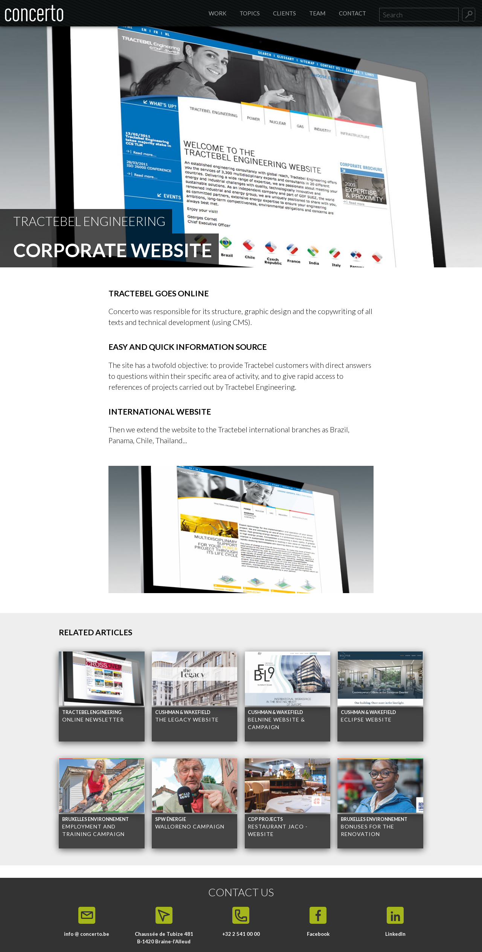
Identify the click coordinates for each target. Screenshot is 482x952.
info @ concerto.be (86, 934)
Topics (249, 13)
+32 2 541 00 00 (241, 934)
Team (317, 13)
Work (217, 13)
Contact (352, 13)
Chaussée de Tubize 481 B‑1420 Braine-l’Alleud (164, 937)
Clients (284, 13)
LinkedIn (395, 934)
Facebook (318, 934)
